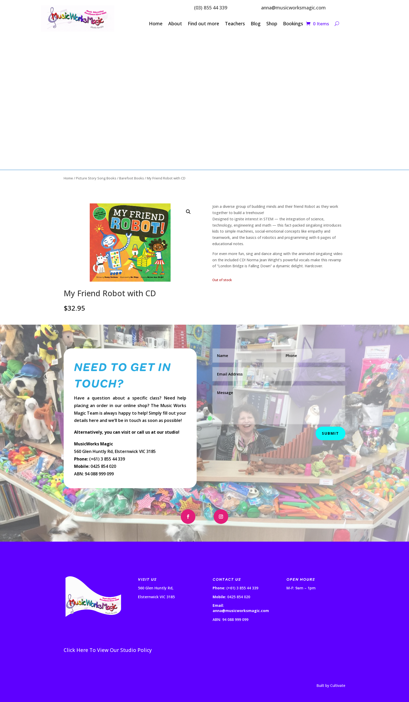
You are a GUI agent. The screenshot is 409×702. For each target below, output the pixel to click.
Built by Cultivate (330, 685)
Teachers (235, 24)
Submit (330, 433)
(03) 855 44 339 (210, 7)
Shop (271, 24)
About (175, 24)
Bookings (293, 24)
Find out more (203, 24)
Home (156, 24)
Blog (256, 24)
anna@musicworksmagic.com (293, 7)
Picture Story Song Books (96, 178)
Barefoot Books (131, 178)
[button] (188, 211)
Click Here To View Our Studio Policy (108, 650)
